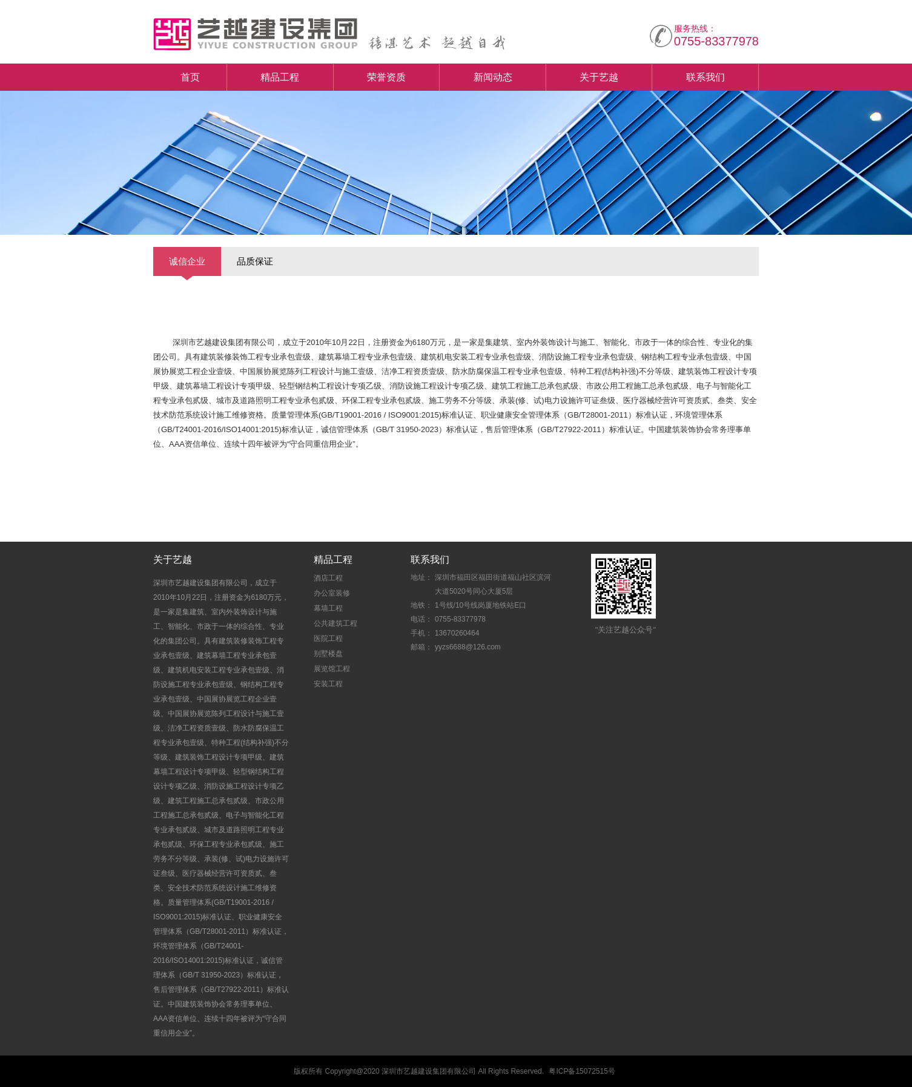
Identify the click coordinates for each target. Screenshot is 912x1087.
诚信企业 (187, 261)
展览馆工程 (332, 669)
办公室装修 (332, 593)
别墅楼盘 (328, 653)
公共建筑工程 (335, 623)
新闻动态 (493, 77)
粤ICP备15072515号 (582, 1071)
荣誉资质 (386, 77)
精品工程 (279, 77)
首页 (190, 77)
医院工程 (328, 638)
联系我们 (705, 77)
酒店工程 (328, 578)
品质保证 (255, 261)
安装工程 (328, 684)
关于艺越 (599, 77)
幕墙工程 (328, 608)
